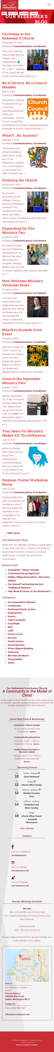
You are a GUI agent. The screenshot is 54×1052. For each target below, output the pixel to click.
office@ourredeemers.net (17, 1014)
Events (12, 616)
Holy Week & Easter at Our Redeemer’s (29, 591)
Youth (11, 662)
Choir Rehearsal (31, 777)
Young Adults (15, 659)
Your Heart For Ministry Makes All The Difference (24, 433)
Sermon (12, 637)
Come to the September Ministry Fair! (21, 380)
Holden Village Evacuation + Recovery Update (27, 750)
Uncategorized (16, 645)
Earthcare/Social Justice (22, 609)
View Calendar (27, 828)
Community (14, 605)
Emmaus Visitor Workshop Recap (25, 482)
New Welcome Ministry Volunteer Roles (22, 283)
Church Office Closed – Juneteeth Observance (31, 819)
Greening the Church (19, 180)
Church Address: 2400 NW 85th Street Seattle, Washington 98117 (17, 996)
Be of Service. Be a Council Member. (24, 85)
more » (33, 732)
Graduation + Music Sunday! (23, 569)
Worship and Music (18, 655)
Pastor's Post (15, 634)
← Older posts (12, 533)
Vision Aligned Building (20, 648)
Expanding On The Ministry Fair (18, 230)
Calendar (24, 13)
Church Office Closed (31, 785)
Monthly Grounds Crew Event (22, 332)
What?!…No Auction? (20, 135)
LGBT (11, 630)
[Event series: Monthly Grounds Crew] (40, 790)
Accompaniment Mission (21, 602)
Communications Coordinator (30, 46)
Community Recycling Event (23, 573)
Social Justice (16, 641)
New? (4, 13)
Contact (34, 13)
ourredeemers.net (20, 870)
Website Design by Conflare (27, 1045)
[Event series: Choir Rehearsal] (39, 773)
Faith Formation (17, 620)
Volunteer (13, 652)
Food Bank (14, 623)
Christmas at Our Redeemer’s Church (18, 36)
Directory (13, 13)
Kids (10, 627)
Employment (15, 612)
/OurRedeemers (18, 855)
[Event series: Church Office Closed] (34, 782)
